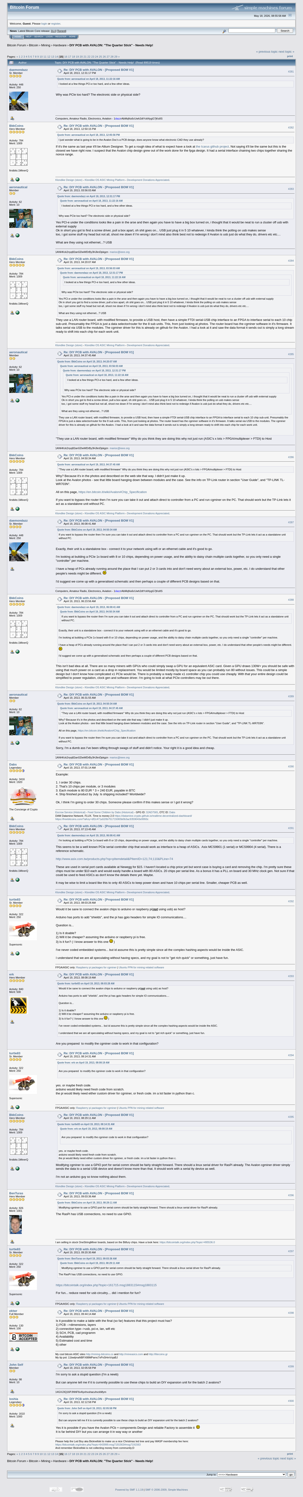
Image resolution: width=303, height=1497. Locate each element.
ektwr (13, 1311)
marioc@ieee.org (120, 252)
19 (77, 56)
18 (73, 56)
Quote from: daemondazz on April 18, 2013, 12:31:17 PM (88, 196)
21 (85, 56)
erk (11, 974)
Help (28, 36)
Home (18, 36)
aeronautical (18, 187)
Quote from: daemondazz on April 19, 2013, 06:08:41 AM (88, 607)
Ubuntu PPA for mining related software (141, 967)
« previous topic (267, 51)
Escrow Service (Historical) (70, 812)
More (72, 36)
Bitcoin (33, 45)
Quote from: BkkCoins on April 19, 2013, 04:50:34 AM (87, 529)
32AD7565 (152, 812)
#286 (291, 457)
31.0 (53, 31)
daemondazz (18, 70)
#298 (291, 1312)
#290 (291, 766)
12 (48, 56)
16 (65, 56)
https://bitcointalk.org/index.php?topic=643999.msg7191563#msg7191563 (98, 1444)
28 (112, 56)
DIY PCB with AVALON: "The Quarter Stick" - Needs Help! (111, 45)
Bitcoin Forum (16, 45)
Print (290, 56)
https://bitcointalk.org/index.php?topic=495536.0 (187, 1242)
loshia (13, 1399)
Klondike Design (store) (68, 180)
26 (104, 56)
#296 (291, 1195)
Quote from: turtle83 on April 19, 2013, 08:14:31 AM (86, 1124)
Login (49, 36)
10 (41, 56)
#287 (291, 522)
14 (56, 56)
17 (69, 56)
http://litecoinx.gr (158, 1354)
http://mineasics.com (131, 1354)
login (44, 23)
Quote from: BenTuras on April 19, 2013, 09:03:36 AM (87, 1258)
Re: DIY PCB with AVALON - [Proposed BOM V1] (99, 70)
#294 (291, 1055)
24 (96, 56)
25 (100, 56)
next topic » (286, 51)
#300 (291, 1400)
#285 (291, 354)
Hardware (60, 45)
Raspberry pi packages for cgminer (96, 967)
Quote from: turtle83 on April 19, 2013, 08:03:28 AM (86, 983)
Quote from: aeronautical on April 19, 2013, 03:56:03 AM (88, 268)
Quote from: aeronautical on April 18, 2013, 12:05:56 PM (88, 135)
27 (108, 56)
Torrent (62, 31)
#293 (291, 976)
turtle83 (14, 899)
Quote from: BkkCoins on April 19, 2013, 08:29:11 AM (87, 1202)
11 (45, 56)
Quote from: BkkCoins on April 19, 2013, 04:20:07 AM (87, 361)
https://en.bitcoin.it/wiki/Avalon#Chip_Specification (113, 492)
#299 (291, 1366)
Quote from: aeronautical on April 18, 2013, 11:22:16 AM (88, 79)
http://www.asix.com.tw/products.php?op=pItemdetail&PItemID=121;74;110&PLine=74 (114, 859)
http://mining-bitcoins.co (99, 1354)
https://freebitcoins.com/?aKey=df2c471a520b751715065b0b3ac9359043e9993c (102, 819)
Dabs (13, 764)
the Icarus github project (212, 146)
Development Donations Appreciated (148, 180)
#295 (291, 1116)
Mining (45, 45)
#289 (291, 696)
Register (60, 36)
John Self (16, 1364)
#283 (291, 188)
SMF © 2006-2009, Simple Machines (166, 1489)
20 (81, 56)
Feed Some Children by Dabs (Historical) (111, 812)
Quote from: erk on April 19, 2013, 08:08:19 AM (83, 1062)
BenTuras (16, 1193)
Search (38, 36)
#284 (291, 260)
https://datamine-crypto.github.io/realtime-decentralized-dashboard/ (153, 815)
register (55, 23)
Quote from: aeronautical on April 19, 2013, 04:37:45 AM (88, 464)
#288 (291, 600)
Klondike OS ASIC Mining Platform (105, 180)
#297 (291, 1251)
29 (115, 56)
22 (88, 56)
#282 (291, 127)
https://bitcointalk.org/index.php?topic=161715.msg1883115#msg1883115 (106, 1285)
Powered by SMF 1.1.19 (129, 1489)
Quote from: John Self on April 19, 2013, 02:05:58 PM (86, 1408)
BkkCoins (16, 126)
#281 (291, 71)
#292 (291, 901)
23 (92, 56)
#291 (291, 828)
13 (52, 56)
